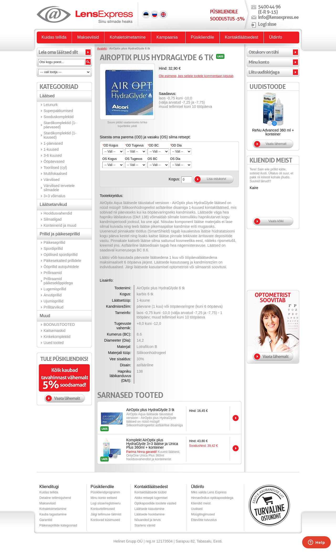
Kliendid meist (201, 503)
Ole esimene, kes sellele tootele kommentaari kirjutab (196, 76)
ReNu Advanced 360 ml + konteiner (273, 132)
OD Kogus (110, 145)
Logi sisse (267, 24)
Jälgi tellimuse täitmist (106, 514)
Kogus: (174, 179)
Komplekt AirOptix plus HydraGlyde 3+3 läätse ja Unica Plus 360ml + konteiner (152, 443)
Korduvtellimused (103, 509)
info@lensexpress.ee (278, 17)
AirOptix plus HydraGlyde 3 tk (150, 410)
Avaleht (102, 48)
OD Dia (176, 145)
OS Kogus (109, 159)
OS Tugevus (133, 159)
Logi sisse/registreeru (105, 503)
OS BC (152, 159)
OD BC (153, 145)
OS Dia (175, 159)
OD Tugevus (134, 145)
